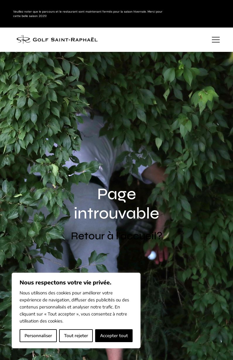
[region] (76, 310)
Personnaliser (38, 335)
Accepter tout (114, 335)
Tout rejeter (76, 335)
